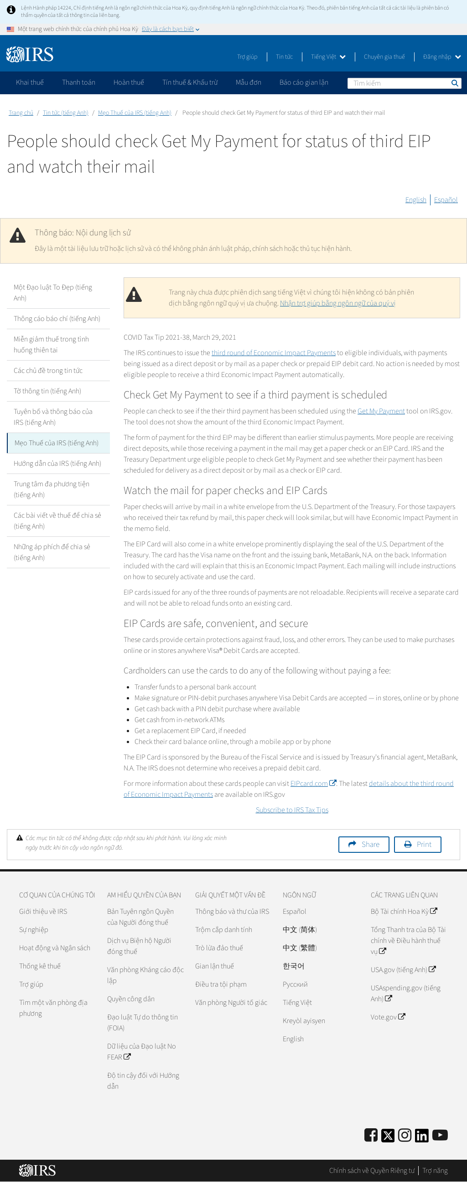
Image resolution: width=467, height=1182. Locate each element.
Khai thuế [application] (30, 82)
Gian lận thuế (214, 966)
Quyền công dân (131, 999)
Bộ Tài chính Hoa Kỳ (404, 912)
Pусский (295, 984)
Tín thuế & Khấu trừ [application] (190, 82)
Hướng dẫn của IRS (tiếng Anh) (57, 464)
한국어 (294, 966)
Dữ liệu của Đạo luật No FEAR (141, 1051)
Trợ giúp (247, 56)
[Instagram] (404, 1136)
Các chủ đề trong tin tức (48, 371)
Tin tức (284, 56)
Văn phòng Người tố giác (231, 1003)
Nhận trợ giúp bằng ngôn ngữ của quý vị (338, 303)
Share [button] (370, 844)
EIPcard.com (313, 784)
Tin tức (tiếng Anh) (65, 112)
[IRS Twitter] (388, 1138)
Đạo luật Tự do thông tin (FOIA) (142, 1022)
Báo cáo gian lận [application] (304, 82)
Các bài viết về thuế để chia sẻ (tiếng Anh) (57, 520)
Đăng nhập (442, 56)
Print (424, 844)
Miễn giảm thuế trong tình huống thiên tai (51, 344)
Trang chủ (21, 112)
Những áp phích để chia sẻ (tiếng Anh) (52, 552)
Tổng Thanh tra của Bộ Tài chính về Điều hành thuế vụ (408, 941)
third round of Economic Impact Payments (274, 353)
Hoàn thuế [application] (129, 82)
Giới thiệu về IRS (43, 912)
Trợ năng (435, 1170)
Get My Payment (381, 411)
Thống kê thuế (40, 966)
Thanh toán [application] (78, 82)
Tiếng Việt (328, 56)
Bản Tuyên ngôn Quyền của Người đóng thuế (140, 917)
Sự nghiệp (33, 930)
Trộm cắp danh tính (223, 930)
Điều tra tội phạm (221, 984)
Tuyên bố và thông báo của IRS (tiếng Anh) (53, 417)
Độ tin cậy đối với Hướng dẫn (143, 1080)
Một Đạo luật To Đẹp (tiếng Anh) (53, 292)
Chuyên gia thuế (384, 56)
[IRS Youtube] (440, 1136)
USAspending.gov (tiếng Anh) (406, 993)
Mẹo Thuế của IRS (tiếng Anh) (134, 112)
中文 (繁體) (300, 948)
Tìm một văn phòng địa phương (53, 1008)
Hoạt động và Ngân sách (54, 948)
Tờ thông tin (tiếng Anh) (47, 391)
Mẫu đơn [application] (248, 82)
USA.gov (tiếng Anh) (403, 970)
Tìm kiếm (454, 83)
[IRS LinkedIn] (422, 1138)
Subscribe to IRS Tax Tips (292, 810)
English (415, 200)
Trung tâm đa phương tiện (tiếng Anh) (51, 489)
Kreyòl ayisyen (304, 1021)
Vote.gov (388, 1017)
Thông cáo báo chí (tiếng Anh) (57, 319)
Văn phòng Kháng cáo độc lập (145, 975)
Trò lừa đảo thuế (219, 948)
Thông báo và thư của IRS (232, 912)
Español (446, 200)
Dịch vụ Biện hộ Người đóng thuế (139, 946)
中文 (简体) (300, 930)
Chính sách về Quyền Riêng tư (372, 1170)
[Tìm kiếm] (405, 83)
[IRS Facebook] (371, 1136)
